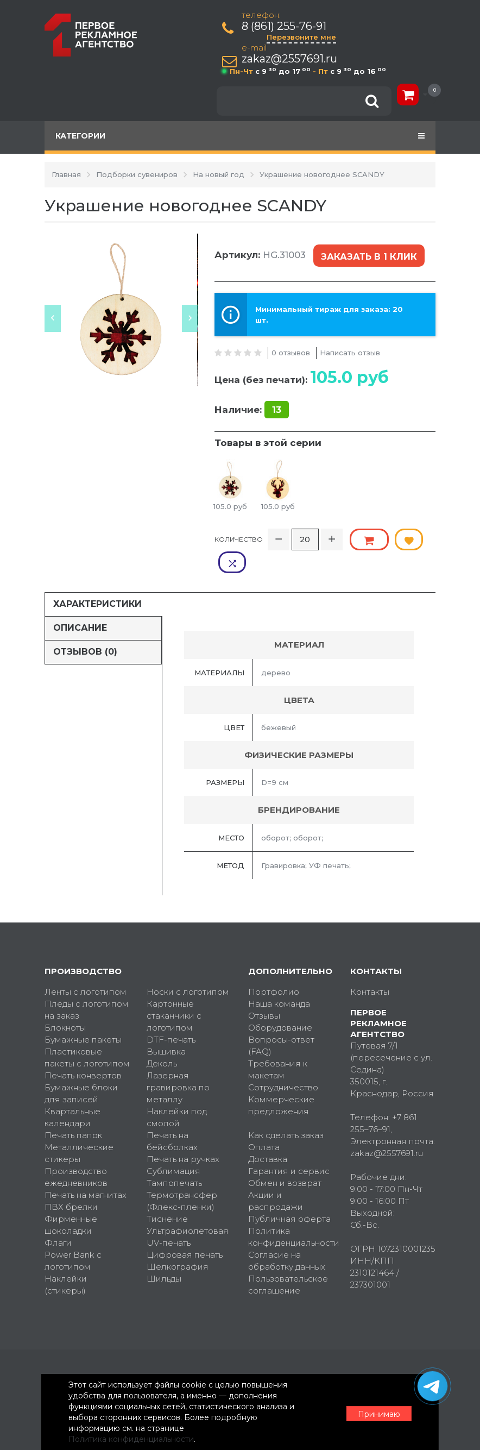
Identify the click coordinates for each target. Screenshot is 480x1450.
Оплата (264, 1121)
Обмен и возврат (284, 1157)
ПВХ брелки (71, 1181)
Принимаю (376, 1412)
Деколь (162, 1037)
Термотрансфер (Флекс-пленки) (182, 1175)
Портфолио (273, 966)
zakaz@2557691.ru (290, 59)
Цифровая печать (185, 1228)
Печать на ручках (183, 1133)
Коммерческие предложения (281, 1079)
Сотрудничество (283, 1061)
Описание (80, 602)
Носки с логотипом (188, 966)
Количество (238, 536)
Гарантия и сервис (289, 1145)
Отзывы (264, 989)
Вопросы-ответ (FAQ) (281, 1019)
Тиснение (167, 1193)
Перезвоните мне (302, 37)
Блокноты (65, 1001)
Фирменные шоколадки (71, 1199)
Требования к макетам (277, 1043)
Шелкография (178, 1240)
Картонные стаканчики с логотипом (174, 989)
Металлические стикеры (79, 1127)
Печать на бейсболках (172, 1115)
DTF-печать (171, 1013)
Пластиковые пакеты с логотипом (87, 1031)
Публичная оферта (289, 1193)
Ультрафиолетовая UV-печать (188, 1211)
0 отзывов (290, 350)
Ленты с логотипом (86, 966)
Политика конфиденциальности (291, 1211)
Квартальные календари (72, 1091)
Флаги (58, 1217)
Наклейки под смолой (177, 1091)
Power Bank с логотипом (73, 1234)
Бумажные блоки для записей (81, 1067)
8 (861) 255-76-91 (284, 26)
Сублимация (173, 1145)
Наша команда (279, 977)
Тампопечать (174, 1157)
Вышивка (166, 1025)
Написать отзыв (350, 350)
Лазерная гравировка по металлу (178, 1061)
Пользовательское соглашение (288, 1258)
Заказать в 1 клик (368, 255)
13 (276, 407)
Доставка (267, 1133)
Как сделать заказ (286, 1109)
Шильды (164, 1252)
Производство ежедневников (76, 1151)
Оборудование (280, 1001)
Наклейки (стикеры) (66, 1258)
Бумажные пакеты (83, 1013)
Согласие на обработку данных (286, 1234)
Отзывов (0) (85, 625)
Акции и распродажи (275, 1175)
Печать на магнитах (86, 1169)
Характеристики (97, 578)
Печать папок (73, 1109)
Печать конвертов (83, 1049)
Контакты (369, 966)
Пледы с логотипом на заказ (87, 983)
